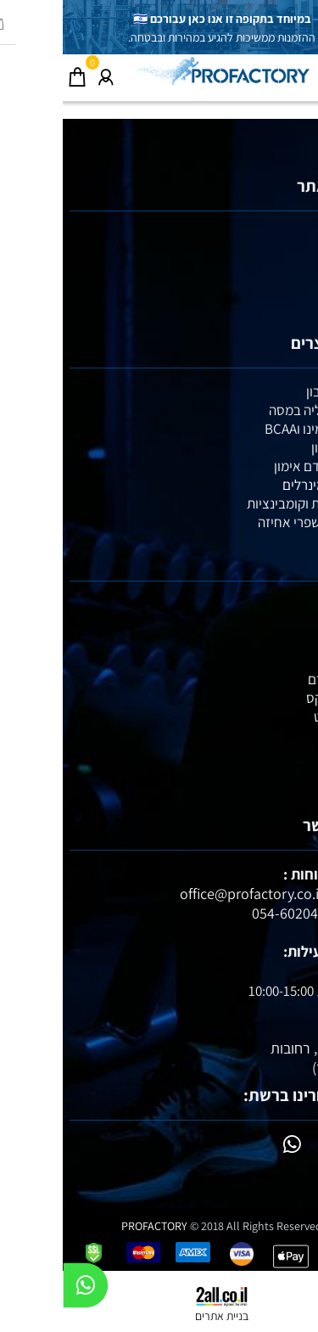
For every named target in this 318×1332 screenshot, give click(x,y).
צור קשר (289, 309)
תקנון (297, 290)
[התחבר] (43, 73)
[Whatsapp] (23, 1289)
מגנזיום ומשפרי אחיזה (253, 522)
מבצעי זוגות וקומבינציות (247, 503)
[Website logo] (159, 70)
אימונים (291, 271)
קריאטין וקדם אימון (261, 466)
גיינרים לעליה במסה (258, 410)
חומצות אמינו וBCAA (256, 428)
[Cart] (14, 73)
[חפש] (274, 73)
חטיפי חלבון (279, 447)
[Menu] (303, 73)
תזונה (296, 253)
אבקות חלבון (277, 391)
